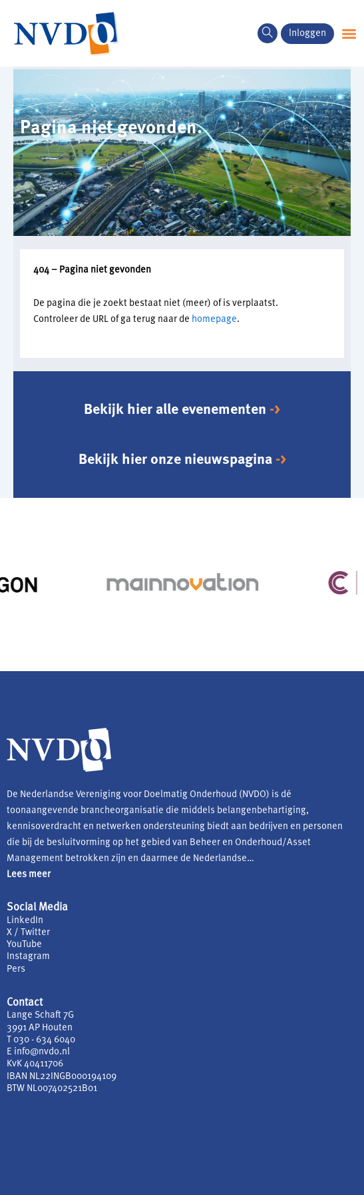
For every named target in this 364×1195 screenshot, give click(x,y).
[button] (349, 33)
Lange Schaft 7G (40, 1015)
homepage (214, 320)
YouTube (24, 945)
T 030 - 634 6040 (41, 1040)
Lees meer (29, 875)
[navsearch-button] (267, 33)
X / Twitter (28, 933)
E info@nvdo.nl (38, 1052)
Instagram (28, 957)
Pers (16, 969)
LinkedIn (25, 921)
